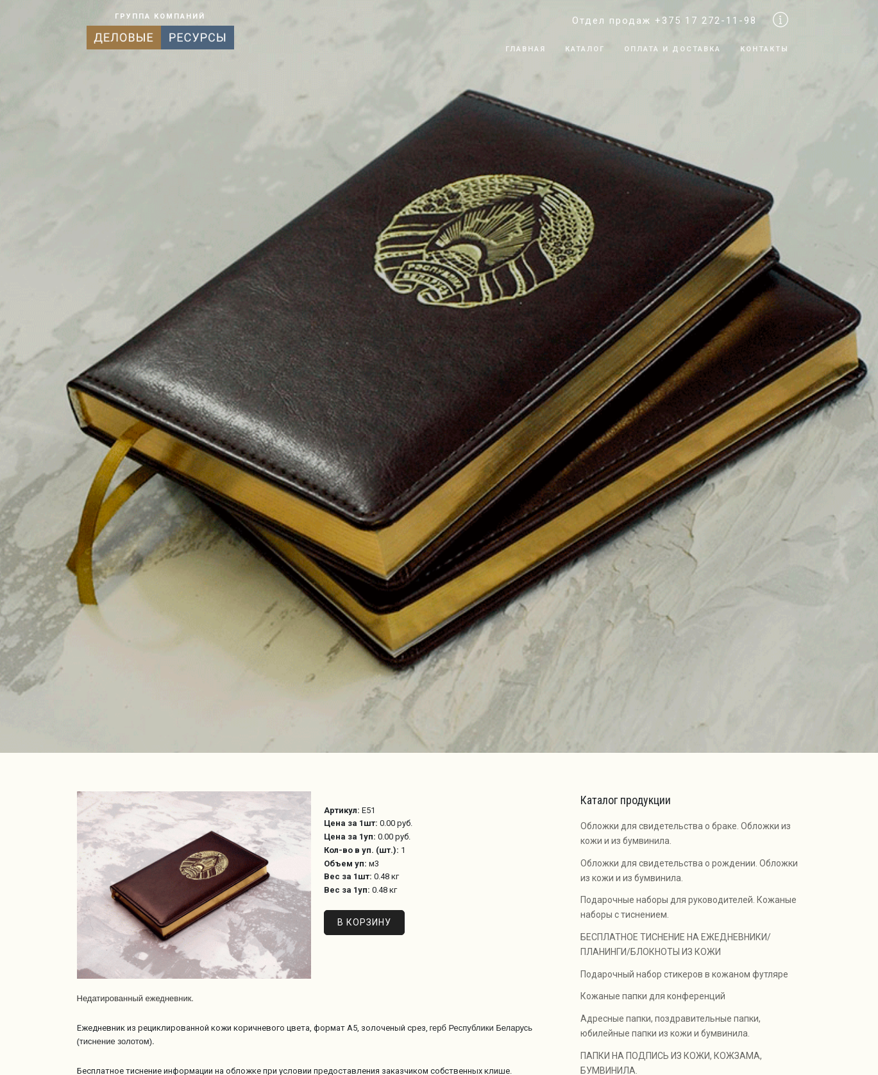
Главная (525, 49)
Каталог (585, 49)
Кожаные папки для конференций (652, 996)
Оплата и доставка (672, 49)
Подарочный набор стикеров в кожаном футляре (684, 974)
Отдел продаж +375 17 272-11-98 (664, 20)
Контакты (764, 49)
